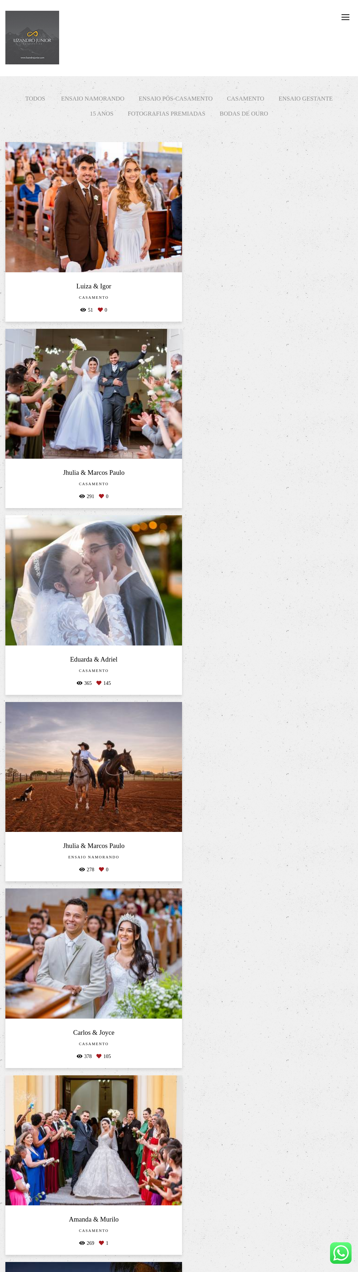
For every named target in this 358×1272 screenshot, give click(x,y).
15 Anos (102, 113)
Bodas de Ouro (244, 113)
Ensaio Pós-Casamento (176, 98)
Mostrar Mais (179, 1241)
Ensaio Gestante (305, 98)
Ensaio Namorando (92, 98)
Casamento (245, 98)
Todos (35, 98)
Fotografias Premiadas (167, 113)
